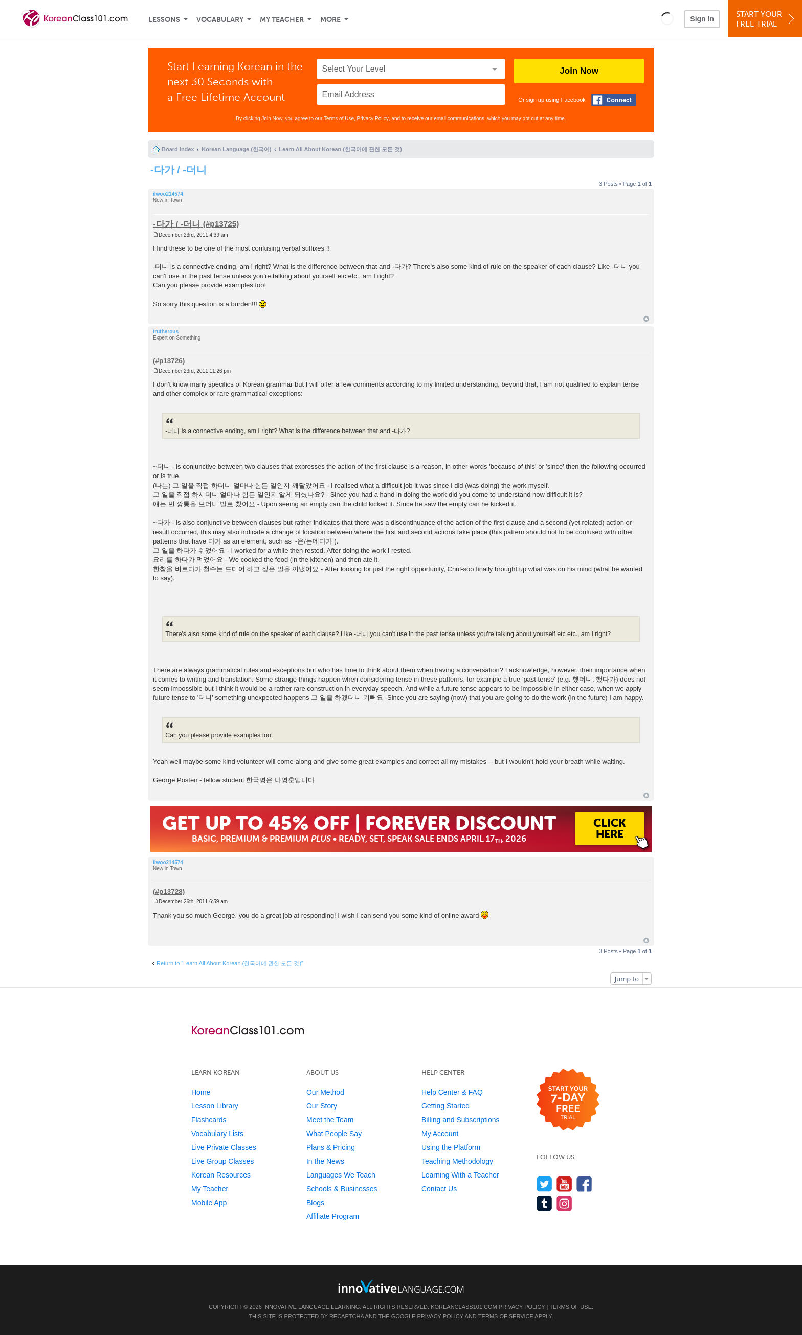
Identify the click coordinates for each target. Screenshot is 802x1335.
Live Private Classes (223, 1147)
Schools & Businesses (341, 1189)
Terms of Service (505, 1316)
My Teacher (282, 19)
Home (200, 1092)
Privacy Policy (373, 118)
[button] (667, 18)
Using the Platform (450, 1147)
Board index (178, 149)
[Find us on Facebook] (584, 1184)
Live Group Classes (222, 1161)
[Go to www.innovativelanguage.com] (401, 1286)
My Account (439, 1133)
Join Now (579, 71)
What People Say (334, 1133)
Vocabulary (219, 19)
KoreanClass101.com (464, 1307)
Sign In (702, 19)
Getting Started (445, 1106)
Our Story (321, 1106)
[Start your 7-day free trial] (568, 1100)
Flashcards (208, 1120)
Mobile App (209, 1202)
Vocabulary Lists (217, 1133)
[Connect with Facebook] (613, 100)
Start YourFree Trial (766, 19)
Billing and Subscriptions (460, 1120)
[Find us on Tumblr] (544, 1203)
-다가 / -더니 (178, 169)
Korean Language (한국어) (236, 149)
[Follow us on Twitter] (544, 1184)
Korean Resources (221, 1175)
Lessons (164, 19)
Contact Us (439, 1189)
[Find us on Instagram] (564, 1203)
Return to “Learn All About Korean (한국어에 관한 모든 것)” (230, 963)
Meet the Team (329, 1120)
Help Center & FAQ (452, 1092)
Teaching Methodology (457, 1161)
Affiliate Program (332, 1216)
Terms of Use (339, 118)
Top (646, 319)
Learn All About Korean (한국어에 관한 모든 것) (340, 149)
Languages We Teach (340, 1175)
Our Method (325, 1092)
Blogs (315, 1202)
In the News (325, 1161)
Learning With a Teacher (460, 1175)
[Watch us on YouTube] (564, 1184)
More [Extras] (330, 19)
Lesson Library (214, 1106)
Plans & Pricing (330, 1147)
